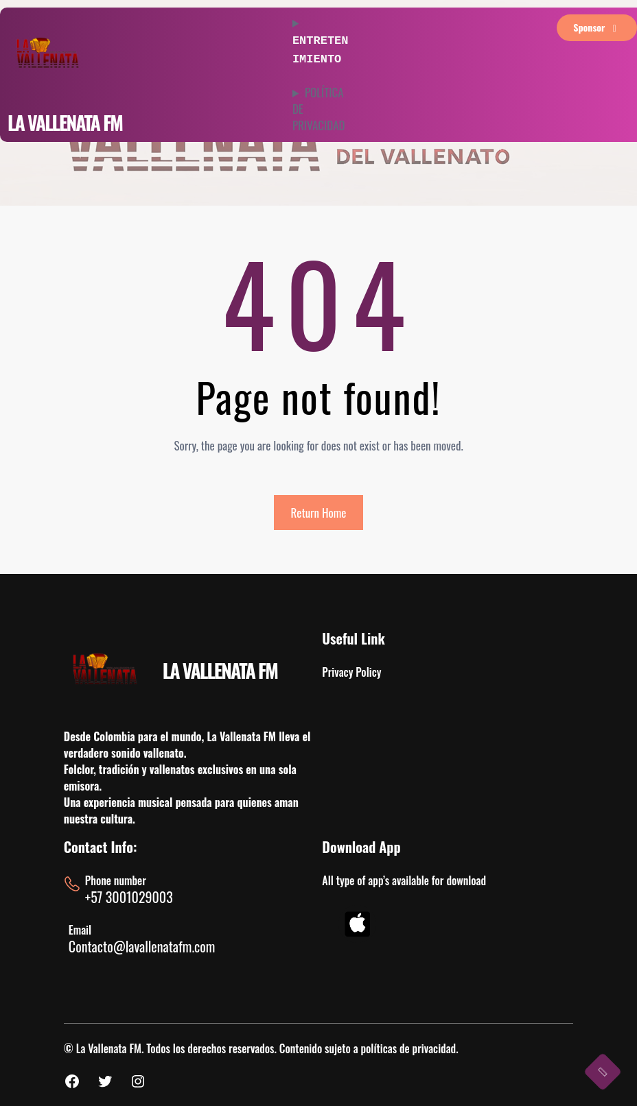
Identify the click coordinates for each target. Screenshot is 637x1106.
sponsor (597, 27)
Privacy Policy (351, 672)
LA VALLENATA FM (65, 122)
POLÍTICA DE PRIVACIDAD (318, 106)
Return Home (319, 512)
